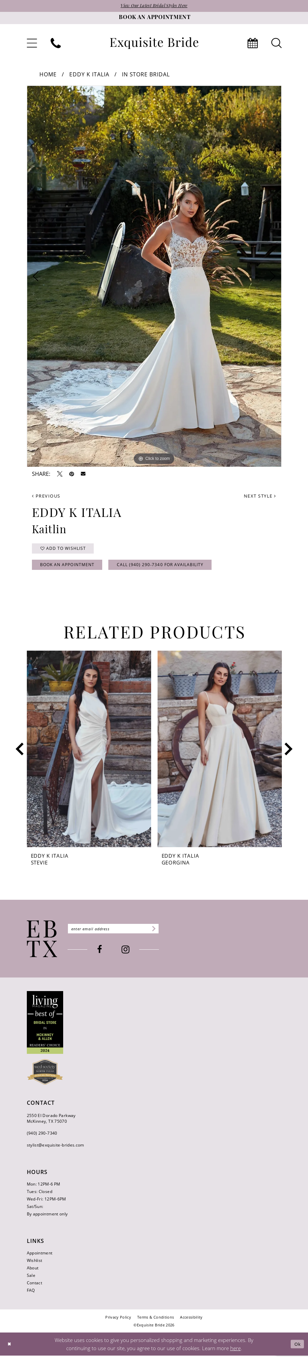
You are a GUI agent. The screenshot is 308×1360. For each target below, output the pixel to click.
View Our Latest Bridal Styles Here (153, 6)
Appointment (40, 1257)
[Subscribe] (162, 932)
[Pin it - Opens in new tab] (71, 474)
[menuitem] (32, 44)
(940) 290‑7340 (42, 1137)
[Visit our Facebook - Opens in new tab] (104, 954)
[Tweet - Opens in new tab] (59, 474)
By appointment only (47, 1218)
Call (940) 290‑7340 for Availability (171, 568)
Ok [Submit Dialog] (297, 1348)
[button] (32, 44)
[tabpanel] (154, 277)
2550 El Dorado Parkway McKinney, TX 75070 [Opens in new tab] (51, 1122)
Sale (31, 1279)
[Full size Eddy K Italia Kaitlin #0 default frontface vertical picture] (154, 277)
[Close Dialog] (10, 1348)
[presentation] (89, 753)
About (33, 1272)
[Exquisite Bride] (42, 943)
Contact (34, 1287)
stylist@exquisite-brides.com (55, 1149)
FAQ (31, 1294)
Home (48, 75)
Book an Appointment (70, 568)
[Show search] (276, 44)
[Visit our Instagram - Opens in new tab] (130, 954)
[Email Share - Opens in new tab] (83, 474)
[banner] (154, 44)
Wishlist (34, 1264)
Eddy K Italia (89, 75)
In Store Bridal (146, 75)
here (235, 1352)
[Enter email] (118, 932)
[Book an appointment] (154, 19)
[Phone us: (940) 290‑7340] (56, 44)
